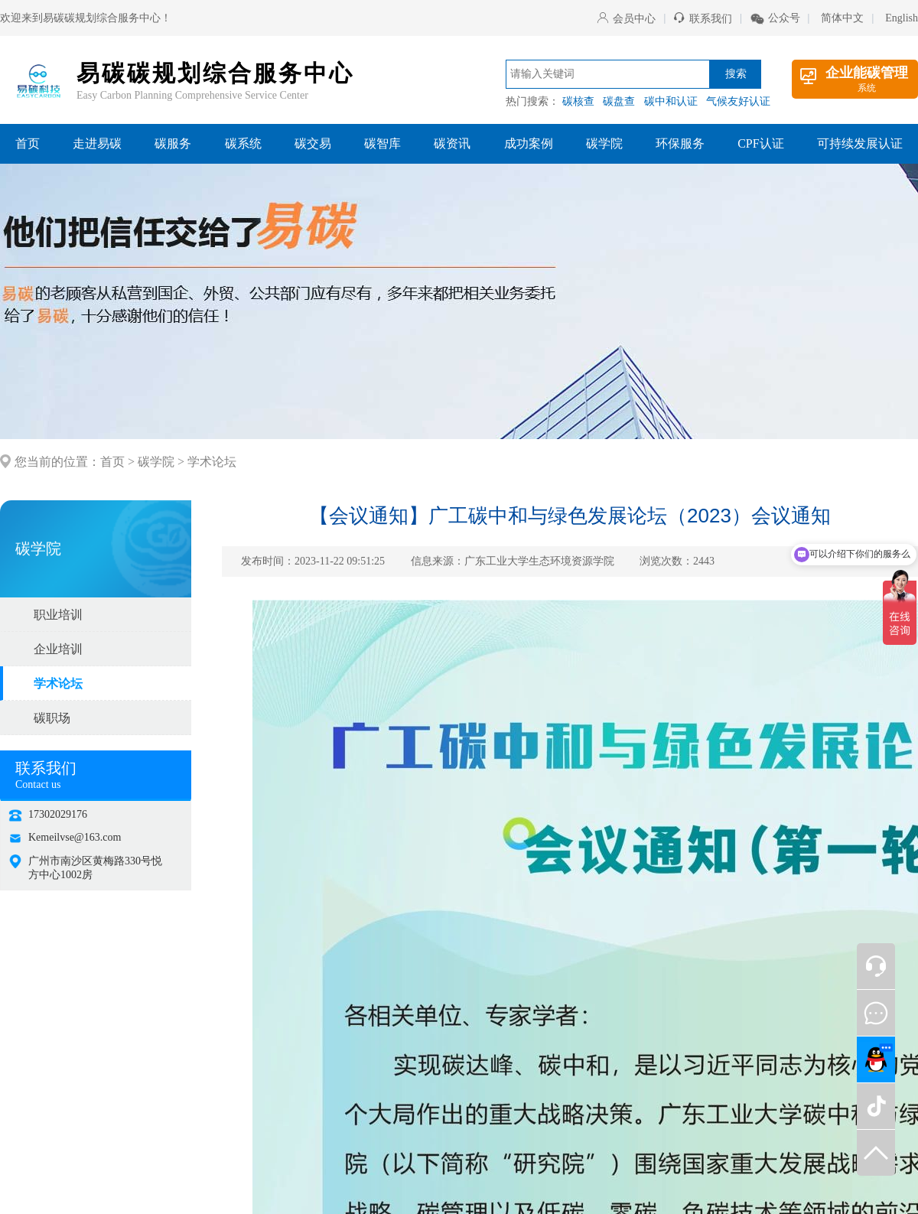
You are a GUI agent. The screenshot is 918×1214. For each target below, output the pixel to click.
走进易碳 (97, 143)
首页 (27, 143)
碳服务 (173, 143)
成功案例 (528, 143)
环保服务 (680, 143)
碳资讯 (452, 143)
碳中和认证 (671, 101)
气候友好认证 (738, 101)
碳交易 (313, 143)
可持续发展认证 (860, 143)
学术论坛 (211, 461)
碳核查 (578, 101)
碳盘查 (619, 101)
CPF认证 (760, 143)
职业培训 (58, 614)
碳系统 (243, 143)
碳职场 (52, 717)
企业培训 (58, 649)
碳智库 (382, 143)
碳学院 (604, 143)
